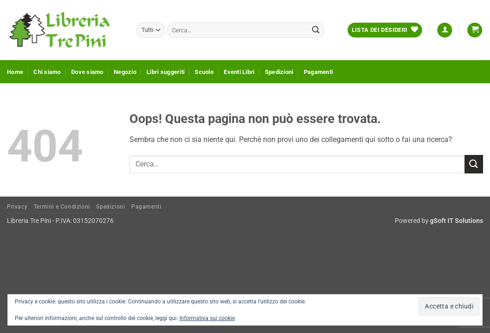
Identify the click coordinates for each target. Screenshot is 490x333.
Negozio (125, 71)
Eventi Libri (239, 71)
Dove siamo (87, 71)
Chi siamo (47, 71)
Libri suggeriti (165, 71)
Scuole (204, 71)
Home (15, 71)
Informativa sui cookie (207, 318)
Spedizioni (279, 71)
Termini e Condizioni (62, 207)
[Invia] (316, 30)
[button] (444, 30)
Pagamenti (318, 71)
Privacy (17, 207)
